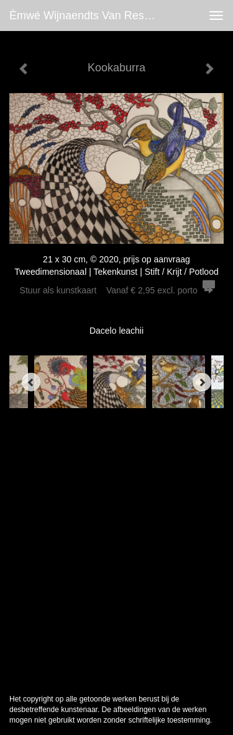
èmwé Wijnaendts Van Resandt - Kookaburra (89, 15)
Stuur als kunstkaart (117, 290)
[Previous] (31, 382)
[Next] (202, 382)
